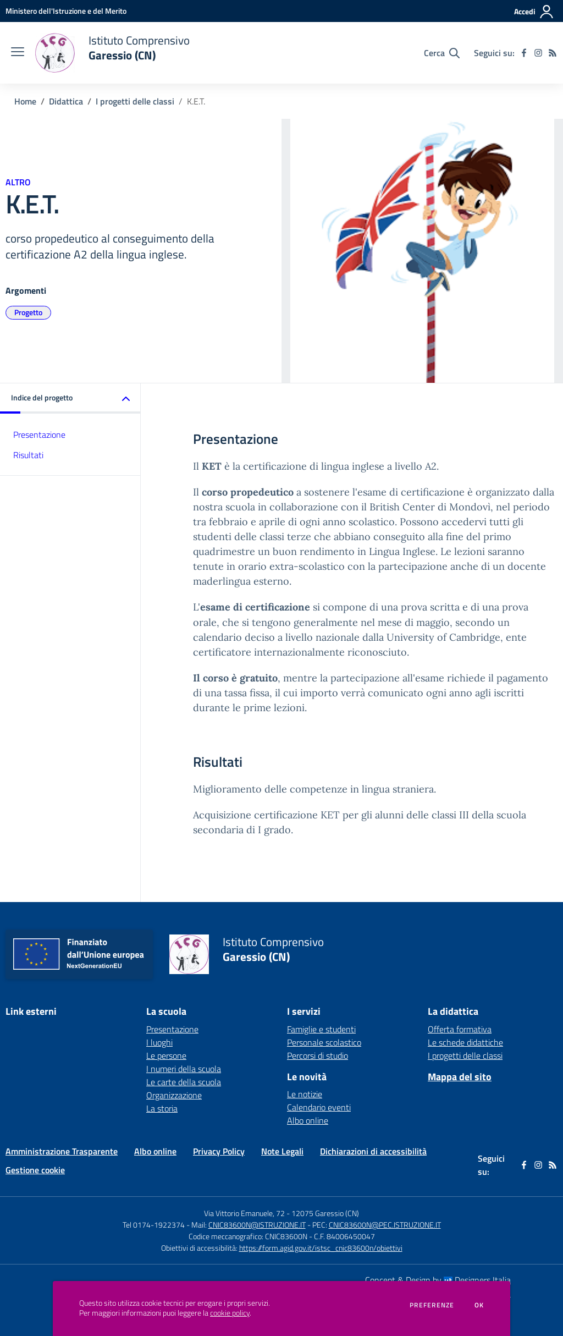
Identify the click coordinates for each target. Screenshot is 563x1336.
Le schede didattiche (465, 1042)
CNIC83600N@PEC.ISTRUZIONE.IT (385, 1224)
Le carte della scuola (183, 1081)
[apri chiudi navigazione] (17, 52)
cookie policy (230, 1313)
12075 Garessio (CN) (325, 1213)
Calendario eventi (319, 1107)
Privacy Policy (219, 1151)
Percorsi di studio (317, 1055)
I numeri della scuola (183, 1068)
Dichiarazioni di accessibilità (373, 1151)
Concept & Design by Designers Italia (438, 1279)
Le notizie (304, 1094)
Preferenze (432, 1305)
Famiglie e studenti (321, 1029)
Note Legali (282, 1151)
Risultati (28, 454)
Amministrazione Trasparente (61, 1151)
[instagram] (538, 53)
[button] (70, 398)
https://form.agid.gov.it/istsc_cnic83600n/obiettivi (320, 1247)
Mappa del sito (460, 1076)
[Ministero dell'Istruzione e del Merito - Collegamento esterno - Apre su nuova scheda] (65, 11)
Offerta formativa (460, 1029)
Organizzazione (174, 1095)
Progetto (28, 312)
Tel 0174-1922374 (154, 1224)
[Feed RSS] (553, 53)
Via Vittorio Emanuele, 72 (244, 1213)
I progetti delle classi (135, 101)
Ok (479, 1305)
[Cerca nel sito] (442, 53)
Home (25, 101)
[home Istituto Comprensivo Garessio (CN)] (112, 53)
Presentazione (39, 434)
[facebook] (524, 53)
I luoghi (159, 1042)
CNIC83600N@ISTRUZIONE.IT (257, 1224)
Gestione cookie (35, 1169)
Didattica (66, 101)
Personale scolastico (324, 1042)
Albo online (307, 1120)
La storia (162, 1108)
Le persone (166, 1055)
